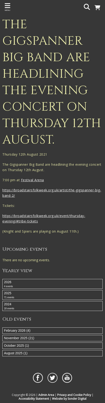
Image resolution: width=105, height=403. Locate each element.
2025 (52, 295)
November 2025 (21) (19, 338)
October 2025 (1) (16, 345)
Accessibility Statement (34, 399)
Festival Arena (32, 180)
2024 (52, 306)
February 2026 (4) (17, 330)
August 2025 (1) (16, 353)
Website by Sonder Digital (69, 399)
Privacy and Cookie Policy (74, 395)
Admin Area (46, 395)
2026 (52, 284)
